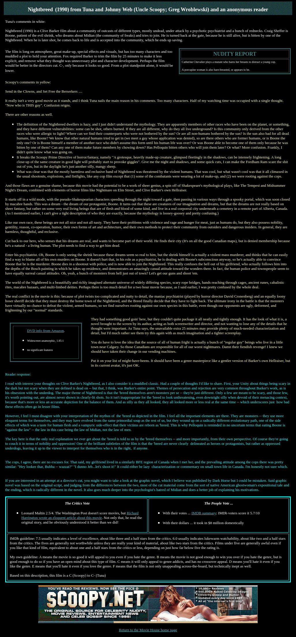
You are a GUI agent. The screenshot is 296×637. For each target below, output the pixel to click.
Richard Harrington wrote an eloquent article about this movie (79, 515)
